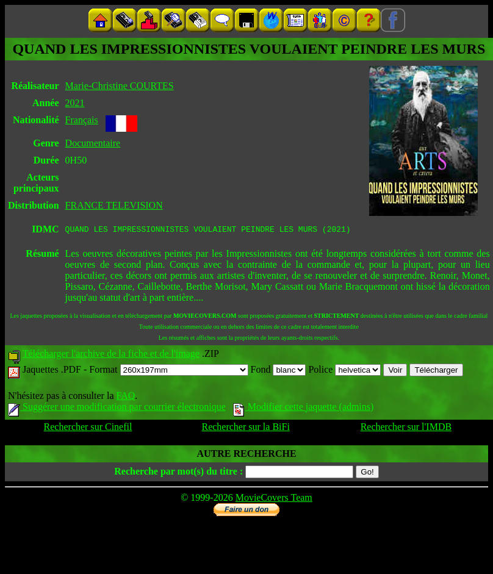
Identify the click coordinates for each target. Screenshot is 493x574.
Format (168, 371)
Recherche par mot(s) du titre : (178, 473)
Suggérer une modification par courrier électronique (117, 408)
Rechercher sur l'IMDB (406, 428)
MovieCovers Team (274, 499)
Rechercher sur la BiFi (245, 428)
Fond (278, 371)
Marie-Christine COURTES (119, 86)
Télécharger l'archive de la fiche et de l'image (111, 355)
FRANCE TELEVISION (114, 205)
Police (344, 371)
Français (81, 120)
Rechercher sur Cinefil (88, 428)
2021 (75, 103)
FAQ (125, 397)
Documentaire (93, 143)
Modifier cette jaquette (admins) (303, 408)
